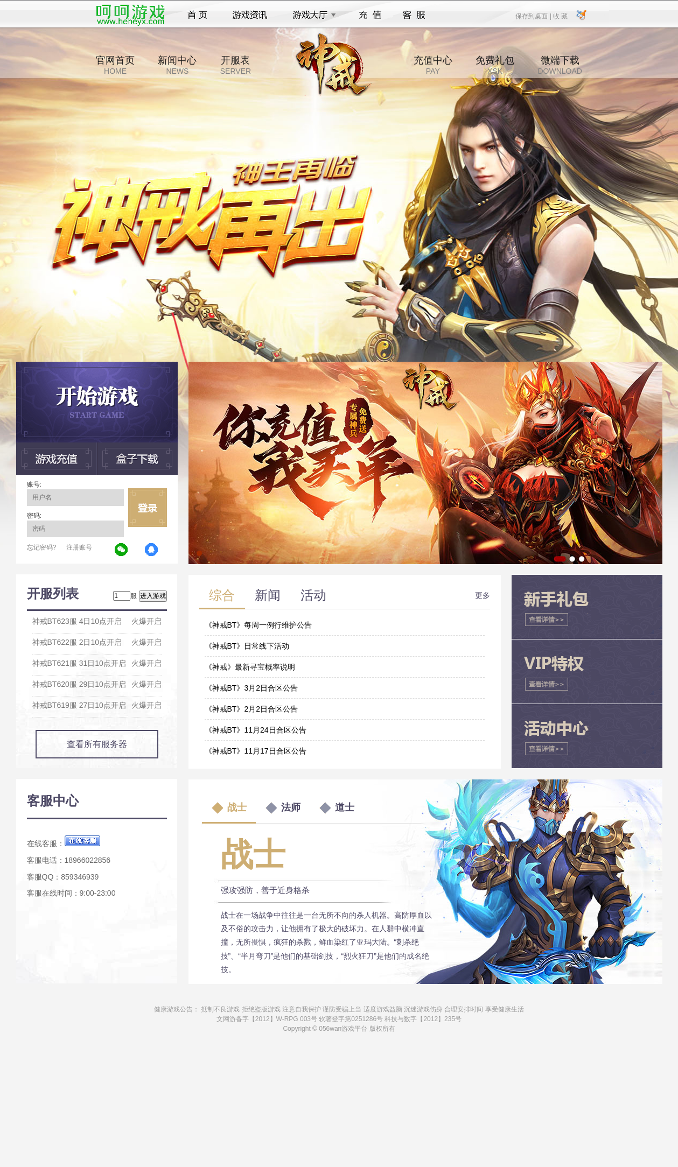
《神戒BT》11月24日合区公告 (255, 730)
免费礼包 (495, 65)
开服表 (235, 65)
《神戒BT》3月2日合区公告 (251, 688)
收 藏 (560, 15)
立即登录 (147, 507)
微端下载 (559, 65)
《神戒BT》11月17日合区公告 (255, 751)
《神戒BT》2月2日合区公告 (251, 709)
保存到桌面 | (533, 15)
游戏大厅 (311, 15)
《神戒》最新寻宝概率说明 (250, 667)
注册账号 (79, 547)
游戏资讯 (249, 15)
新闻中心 (177, 65)
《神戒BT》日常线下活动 (247, 646)
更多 (482, 595)
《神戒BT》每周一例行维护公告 (258, 625)
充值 (369, 15)
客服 (414, 15)
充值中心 (433, 65)
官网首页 (115, 65)
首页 (197, 15)
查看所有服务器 (97, 744)
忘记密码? (42, 547)
